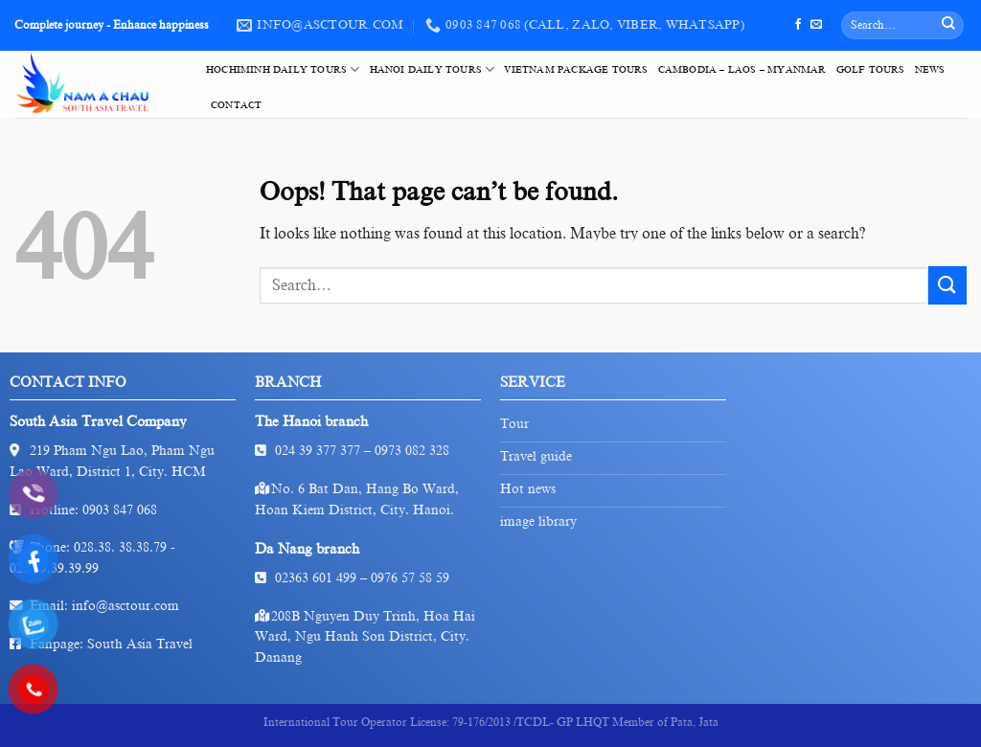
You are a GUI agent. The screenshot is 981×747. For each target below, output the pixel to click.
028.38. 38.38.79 (120, 547)
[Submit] (948, 25)
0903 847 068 (119, 510)
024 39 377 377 (317, 450)
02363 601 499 (315, 578)
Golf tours (870, 69)
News (930, 69)
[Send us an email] (816, 25)
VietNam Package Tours (576, 69)
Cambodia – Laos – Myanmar (742, 69)
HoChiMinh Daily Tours (283, 69)
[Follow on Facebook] (798, 25)
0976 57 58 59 (410, 578)
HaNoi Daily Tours (432, 69)
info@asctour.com (125, 606)
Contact (236, 105)
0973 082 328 (412, 450)
